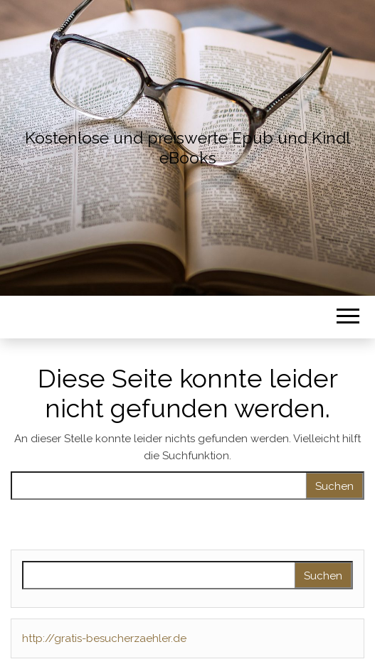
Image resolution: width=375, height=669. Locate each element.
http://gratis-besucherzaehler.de (104, 638)
